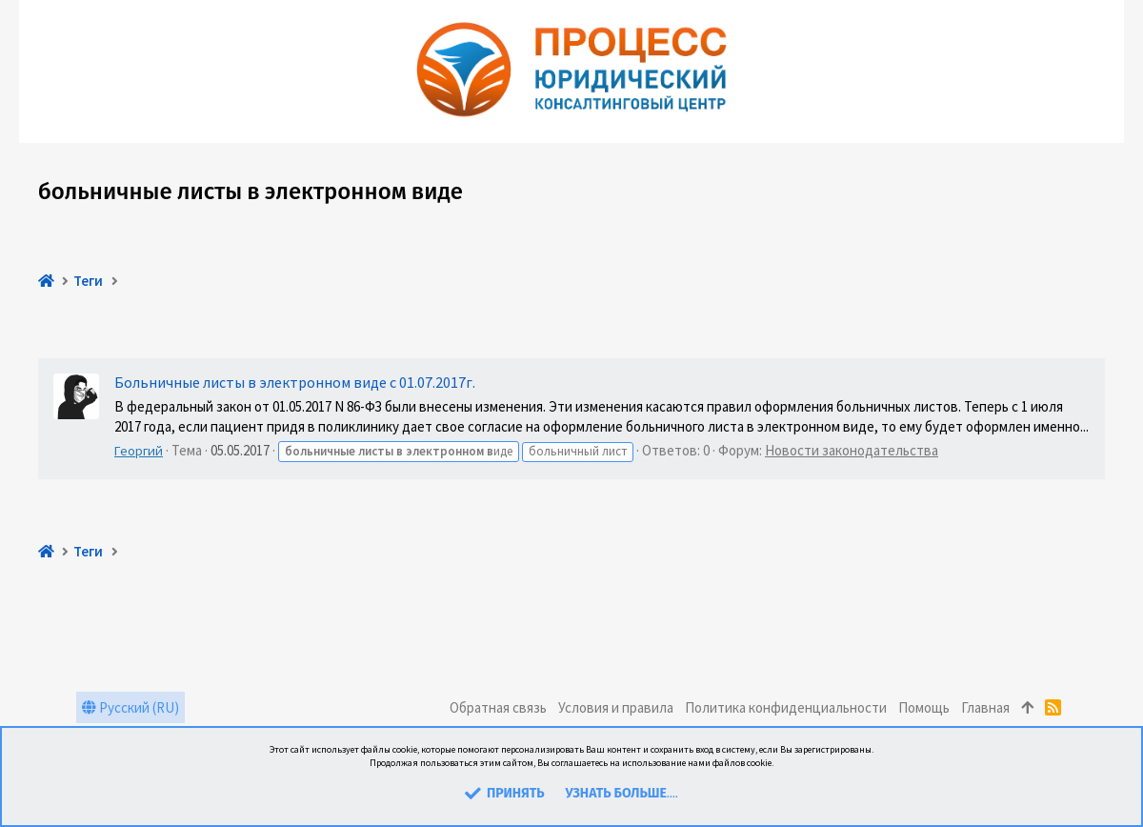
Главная (985, 707)
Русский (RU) (130, 707)
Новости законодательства (851, 450)
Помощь (924, 707)
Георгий (138, 450)
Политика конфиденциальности (786, 707)
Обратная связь (498, 707)
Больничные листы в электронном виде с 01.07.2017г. (294, 382)
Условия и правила (615, 707)
